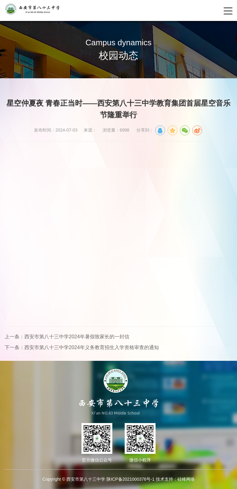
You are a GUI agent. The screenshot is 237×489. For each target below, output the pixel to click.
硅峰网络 (186, 479)
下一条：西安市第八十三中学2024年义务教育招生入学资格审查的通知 (82, 347)
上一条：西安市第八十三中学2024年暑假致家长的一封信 (67, 336)
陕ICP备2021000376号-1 (130, 479)
